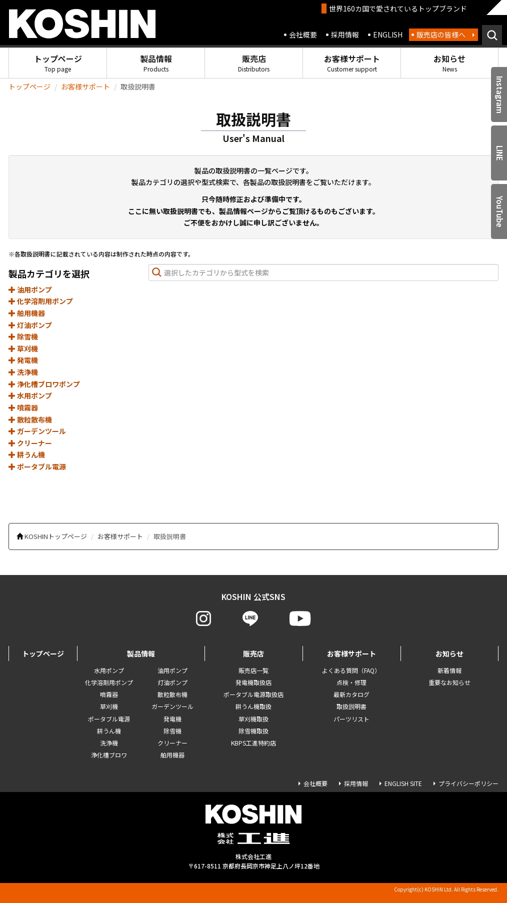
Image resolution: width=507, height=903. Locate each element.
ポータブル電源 (37, 467)
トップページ (58, 62)
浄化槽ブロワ (109, 754)
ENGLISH (387, 35)
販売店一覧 (253, 670)
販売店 (254, 62)
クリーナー (30, 443)
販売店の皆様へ (441, 35)
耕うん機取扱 (254, 706)
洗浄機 (23, 372)
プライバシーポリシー (468, 783)
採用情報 (345, 35)
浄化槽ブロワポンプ (44, 384)
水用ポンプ (30, 395)
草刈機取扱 (253, 718)
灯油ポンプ (30, 325)
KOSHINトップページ (55, 536)
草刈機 (23, 349)
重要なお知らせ (449, 682)
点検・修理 (351, 682)
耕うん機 (26, 455)
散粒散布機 (30, 419)
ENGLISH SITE (403, 783)
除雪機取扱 (253, 730)
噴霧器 (23, 407)
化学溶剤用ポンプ (40, 301)
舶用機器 (26, 313)
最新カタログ (352, 694)
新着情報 (450, 670)
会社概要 (303, 35)
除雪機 (23, 337)
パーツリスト (352, 718)
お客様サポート (352, 62)
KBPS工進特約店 (253, 742)
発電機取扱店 (254, 682)
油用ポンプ (30, 289)
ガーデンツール (37, 431)
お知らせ (450, 62)
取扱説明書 (351, 706)
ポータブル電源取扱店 (254, 694)
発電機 (23, 360)
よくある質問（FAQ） (351, 670)
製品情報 (156, 62)
